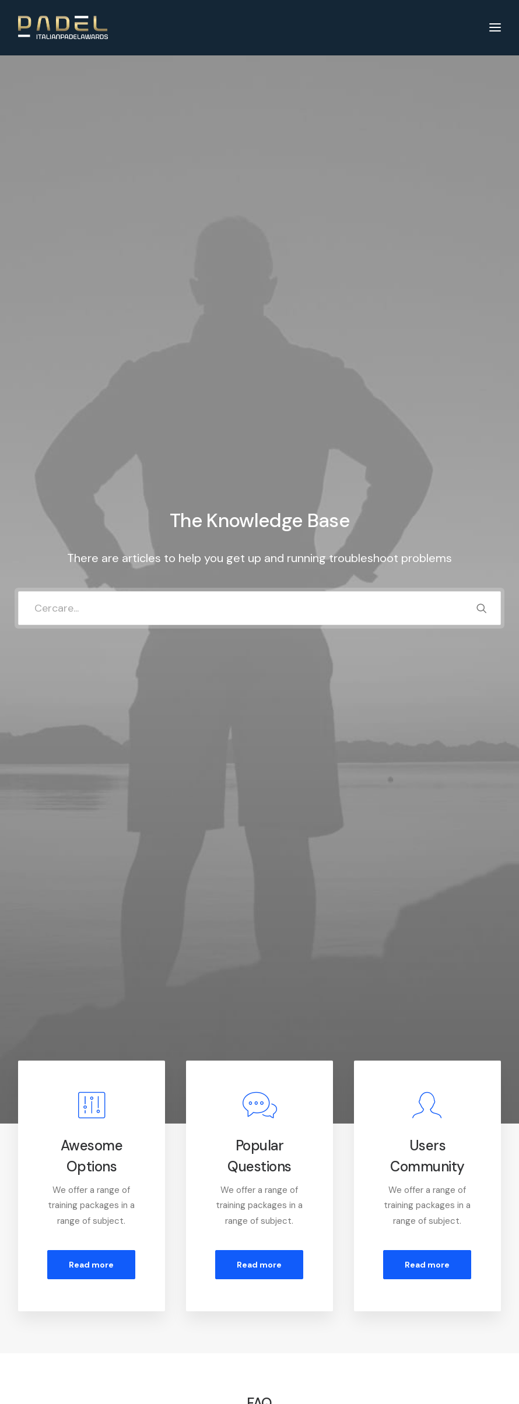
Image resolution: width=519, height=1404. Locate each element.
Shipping (287, 1308)
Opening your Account (315, 1278)
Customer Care (175, 1278)
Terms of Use (171, 1323)
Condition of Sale (178, 1339)
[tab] (259, 686)
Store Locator (298, 1339)
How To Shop (296, 1293)
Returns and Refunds (185, 1293)
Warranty (162, 1354)
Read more (91, 477)
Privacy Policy (171, 1308)
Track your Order (303, 1323)
